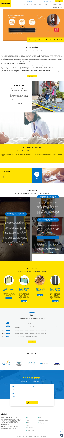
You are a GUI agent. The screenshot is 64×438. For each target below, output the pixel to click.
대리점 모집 (59, 1)
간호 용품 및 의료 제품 (43, 420)
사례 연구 (41, 4)
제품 (35, 4)
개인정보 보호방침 (31, 430)
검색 (46, 4)
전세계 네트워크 (53, 4)
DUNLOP (41, 419)
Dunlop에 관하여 (28, 4)
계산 (40, 422)
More (19, 103)
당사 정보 (29, 419)
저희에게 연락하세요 (58, 7)
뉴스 (60, 4)
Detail (8, 298)
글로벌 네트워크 (30, 423)
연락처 (28, 428)
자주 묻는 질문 (30, 427)
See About (31, 76)
